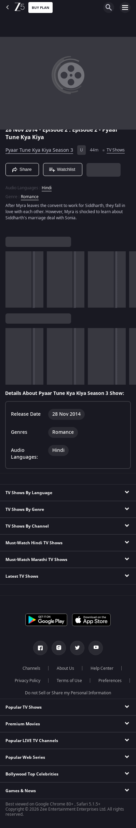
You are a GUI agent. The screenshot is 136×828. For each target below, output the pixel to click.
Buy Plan (40, 7)
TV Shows (116, 150)
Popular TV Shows (23, 707)
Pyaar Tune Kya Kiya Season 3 (39, 150)
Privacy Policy (27, 681)
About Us (65, 668)
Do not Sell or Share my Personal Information (68, 693)
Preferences (110, 681)
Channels (31, 668)
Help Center (102, 668)
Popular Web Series (25, 757)
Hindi (47, 188)
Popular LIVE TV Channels (31, 741)
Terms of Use (69, 681)
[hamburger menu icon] (125, 7)
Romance (30, 197)
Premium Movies (22, 724)
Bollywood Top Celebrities (31, 774)
